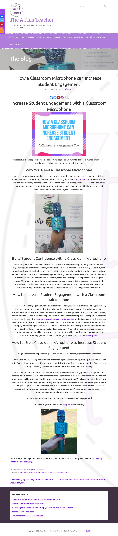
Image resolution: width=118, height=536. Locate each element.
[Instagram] (62, 96)
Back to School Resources (23, 512)
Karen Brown (66, 89)
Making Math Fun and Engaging (49, 37)
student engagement (62, 472)
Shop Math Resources (18, 44)
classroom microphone (46, 472)
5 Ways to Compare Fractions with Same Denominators (36, 499)
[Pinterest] (58, 96)
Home (11, 37)
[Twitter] (55, 96)
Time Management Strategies (76, 37)
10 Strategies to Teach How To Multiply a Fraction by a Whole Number (42, 508)
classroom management (28, 472)
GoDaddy (87, 531)
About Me (20, 37)
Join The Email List (97, 37)
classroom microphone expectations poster (54, 319)
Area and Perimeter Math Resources (28, 503)
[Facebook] (51, 96)
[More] (2, 31)
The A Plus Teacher (32, 20)
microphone (81, 179)
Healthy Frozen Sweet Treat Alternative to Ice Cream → (84, 479)
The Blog (30, 37)
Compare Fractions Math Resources (27, 516)
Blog (20, 469)
